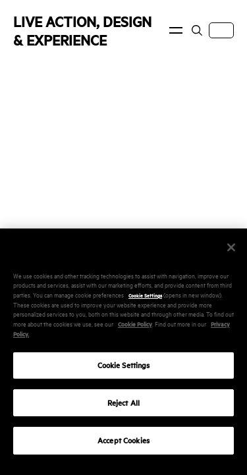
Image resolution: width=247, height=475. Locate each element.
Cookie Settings (145, 303)
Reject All (123, 410)
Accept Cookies (123, 448)
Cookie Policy (135, 331)
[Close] (231, 254)
